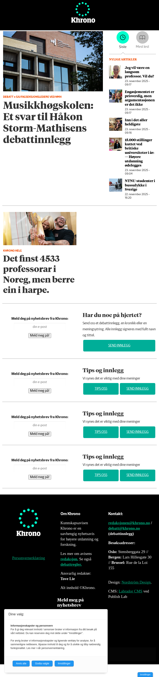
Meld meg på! (39, 335)
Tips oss (101, 389)
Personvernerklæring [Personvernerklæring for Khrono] (28, 558)
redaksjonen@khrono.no (129, 523)
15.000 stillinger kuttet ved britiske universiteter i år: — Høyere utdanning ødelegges (139, 152)
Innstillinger (145, 674)
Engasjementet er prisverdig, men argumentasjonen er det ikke (140, 98)
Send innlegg (119, 345)
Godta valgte (42, 663)
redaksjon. (69, 559)
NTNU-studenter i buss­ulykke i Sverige (140, 185)
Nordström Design (136, 582)
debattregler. (71, 564)
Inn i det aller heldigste (136, 121)
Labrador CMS (130, 591)
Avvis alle (21, 663)
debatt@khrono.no (124, 528)
